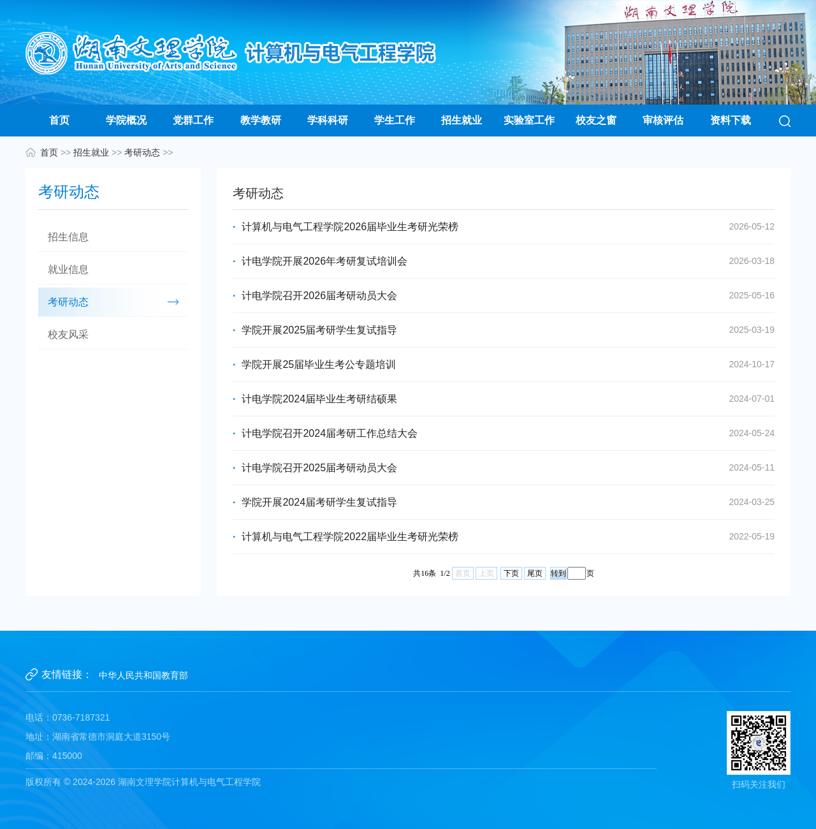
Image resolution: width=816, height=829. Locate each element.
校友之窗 (596, 120)
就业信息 (68, 269)
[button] (784, 120)
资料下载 (730, 120)
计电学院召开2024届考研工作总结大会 (504, 433)
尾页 (535, 573)
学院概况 (126, 120)
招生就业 (461, 120)
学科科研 (327, 120)
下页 (511, 573)
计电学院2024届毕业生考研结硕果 (504, 399)
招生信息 (68, 236)
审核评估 (663, 120)
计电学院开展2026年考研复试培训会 (504, 261)
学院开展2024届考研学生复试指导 (504, 502)
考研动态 (142, 152)
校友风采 (68, 334)
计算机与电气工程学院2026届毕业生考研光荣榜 (504, 227)
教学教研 (260, 120)
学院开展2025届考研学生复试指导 (504, 330)
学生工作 (394, 120)
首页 (59, 120)
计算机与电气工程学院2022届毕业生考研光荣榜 (504, 537)
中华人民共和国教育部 (143, 675)
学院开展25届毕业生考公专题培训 (504, 364)
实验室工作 (529, 120)
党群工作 (193, 120)
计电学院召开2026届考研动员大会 (504, 295)
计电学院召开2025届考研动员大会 (504, 468)
